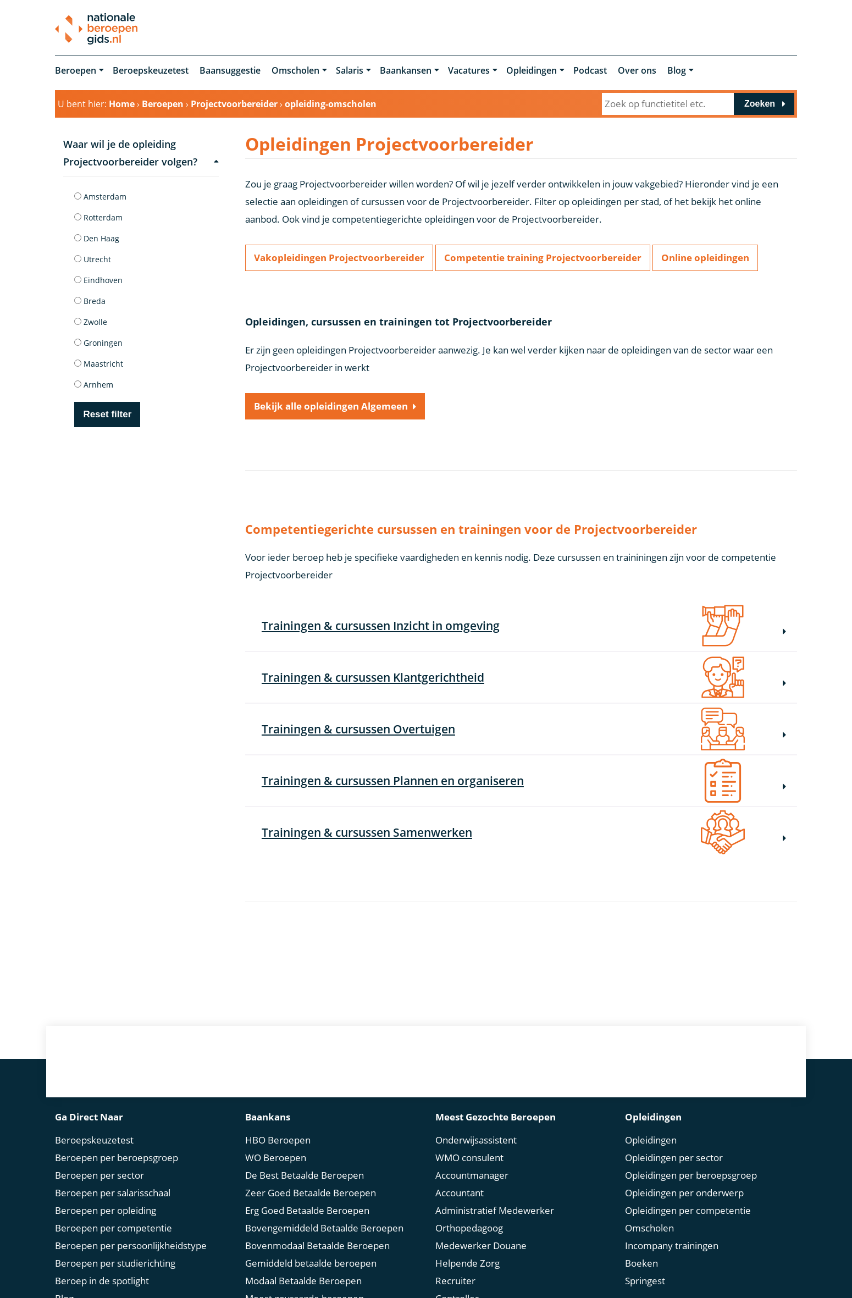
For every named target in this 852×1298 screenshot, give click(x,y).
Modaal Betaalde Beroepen (303, 1280)
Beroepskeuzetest (151, 70)
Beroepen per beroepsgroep (116, 1157)
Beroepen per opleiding (105, 1210)
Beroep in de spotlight (102, 1280)
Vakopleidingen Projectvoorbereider (339, 257)
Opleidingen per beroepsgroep (691, 1175)
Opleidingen (531, 70)
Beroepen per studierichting (115, 1263)
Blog (676, 70)
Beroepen (75, 70)
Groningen (98, 343)
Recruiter (455, 1280)
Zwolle (90, 322)
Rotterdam (98, 217)
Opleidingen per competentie (688, 1210)
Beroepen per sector (99, 1175)
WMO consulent (469, 1157)
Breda (90, 301)
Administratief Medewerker (494, 1210)
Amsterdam (100, 196)
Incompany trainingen (671, 1245)
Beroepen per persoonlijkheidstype (131, 1245)
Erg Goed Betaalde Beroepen (307, 1210)
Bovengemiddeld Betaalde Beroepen (324, 1228)
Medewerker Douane (481, 1245)
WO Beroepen (275, 1157)
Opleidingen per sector (674, 1157)
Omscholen (295, 70)
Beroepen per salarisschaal (112, 1192)
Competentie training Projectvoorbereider (542, 257)
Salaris (349, 70)
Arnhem (93, 384)
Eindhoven (98, 280)
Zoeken (759, 103)
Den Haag (96, 238)
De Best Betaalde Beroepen (304, 1175)
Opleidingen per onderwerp (684, 1192)
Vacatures (469, 70)
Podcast (590, 70)
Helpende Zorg (467, 1263)
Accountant (459, 1192)
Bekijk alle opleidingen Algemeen (331, 406)
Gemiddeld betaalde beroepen (311, 1263)
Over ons (637, 70)
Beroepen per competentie (113, 1228)
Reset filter (107, 414)
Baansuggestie (230, 70)
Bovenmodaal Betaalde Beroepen (317, 1245)
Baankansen (405, 70)
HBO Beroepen (278, 1140)
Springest (645, 1280)
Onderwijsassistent (476, 1140)
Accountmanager (471, 1175)
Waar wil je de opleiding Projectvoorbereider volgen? (140, 152)
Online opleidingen (705, 257)
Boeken (641, 1263)
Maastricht (98, 363)
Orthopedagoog (469, 1228)
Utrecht (92, 259)
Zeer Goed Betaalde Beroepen (310, 1192)
